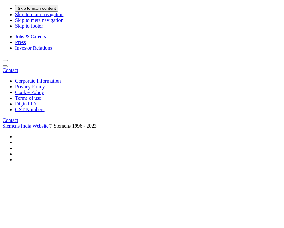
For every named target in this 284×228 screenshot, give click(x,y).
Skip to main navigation (39, 14)
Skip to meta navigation (39, 20)
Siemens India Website (26, 126)
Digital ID (25, 103)
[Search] (5, 60)
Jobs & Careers (30, 36)
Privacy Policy (30, 86)
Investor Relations (33, 48)
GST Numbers (30, 109)
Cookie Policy (29, 92)
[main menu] (5, 66)
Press (20, 42)
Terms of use (28, 98)
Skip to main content (37, 8)
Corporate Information (38, 81)
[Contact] (10, 70)
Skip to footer (29, 25)
